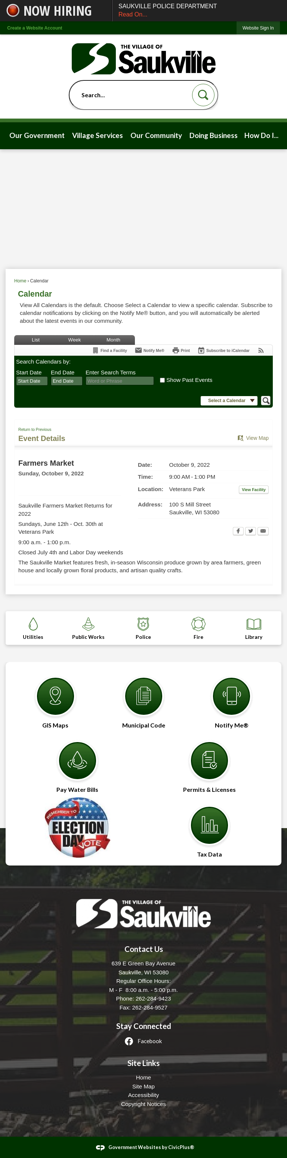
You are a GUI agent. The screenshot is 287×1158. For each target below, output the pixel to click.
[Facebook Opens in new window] (238, 532)
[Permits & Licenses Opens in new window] (210, 763)
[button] (203, 95)
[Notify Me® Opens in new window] (232, 698)
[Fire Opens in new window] (198, 628)
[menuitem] (37, 135)
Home (20, 281)
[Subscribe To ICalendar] (223, 350)
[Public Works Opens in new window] (88, 628)
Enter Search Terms (111, 372)
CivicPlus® (181, 1147)
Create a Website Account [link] (34, 28)
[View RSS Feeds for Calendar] (261, 350)
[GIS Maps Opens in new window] (55, 698)
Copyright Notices (143, 1104)
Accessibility (143, 1095)
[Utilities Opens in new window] (33, 628)
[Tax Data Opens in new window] (210, 827)
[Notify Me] (149, 350)
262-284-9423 (153, 998)
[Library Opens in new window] (253, 628)
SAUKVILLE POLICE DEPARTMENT (199, 11)
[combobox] (31, 381)
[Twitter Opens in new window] (250, 532)
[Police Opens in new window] (143, 628)
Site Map (143, 1086)
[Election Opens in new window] (77, 827)
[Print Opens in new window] (181, 350)
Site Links (143, 1063)
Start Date (28, 372)
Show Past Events (189, 380)
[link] (258, 27)
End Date (62, 372)
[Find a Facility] (109, 350)
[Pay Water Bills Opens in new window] (77, 763)
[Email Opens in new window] (263, 532)
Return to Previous (34, 429)
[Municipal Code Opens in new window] (143, 698)
